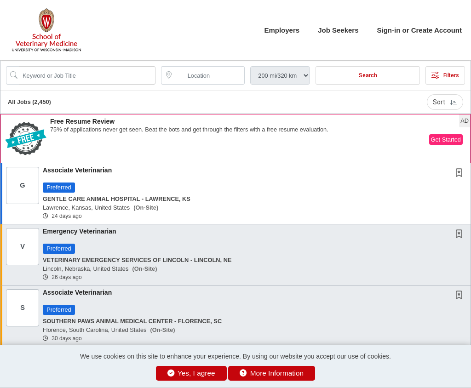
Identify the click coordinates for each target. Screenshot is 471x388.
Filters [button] (445, 75)
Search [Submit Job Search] (368, 75)
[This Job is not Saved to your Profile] (461, 174)
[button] (235, 138)
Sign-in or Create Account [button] (419, 30)
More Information (272, 373)
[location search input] (209, 75)
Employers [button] (281, 30)
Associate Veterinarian (77, 170)
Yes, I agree (191, 373)
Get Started (446, 139)
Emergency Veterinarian (79, 231)
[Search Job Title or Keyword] (87, 75)
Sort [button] (445, 102)
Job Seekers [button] (338, 30)
